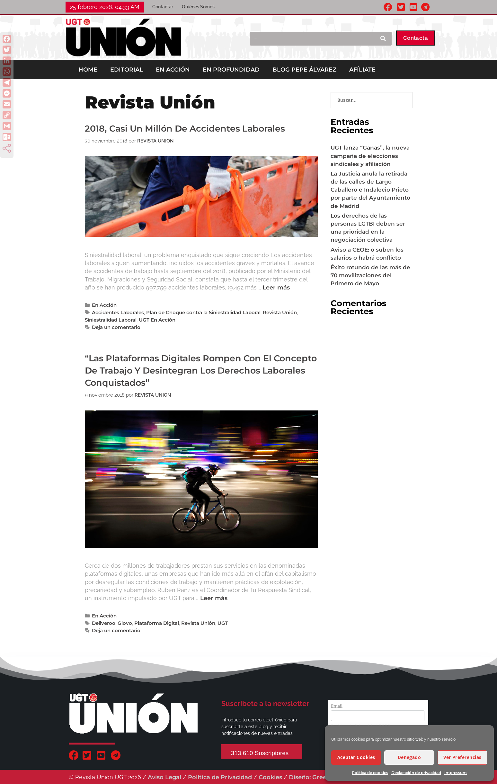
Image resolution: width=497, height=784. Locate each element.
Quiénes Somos (198, 6)
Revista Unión (280, 312)
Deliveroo (103, 623)
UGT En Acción (157, 320)
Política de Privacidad (220, 777)
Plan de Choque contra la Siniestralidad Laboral (203, 312)
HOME (87, 69)
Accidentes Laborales (118, 312)
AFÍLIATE (362, 69)
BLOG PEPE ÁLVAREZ (304, 69)
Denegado (409, 757)
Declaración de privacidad (416, 772)
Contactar (162, 6)
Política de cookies (370, 772)
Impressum (455, 772)
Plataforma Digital (156, 623)
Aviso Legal (164, 777)
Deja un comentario (116, 327)
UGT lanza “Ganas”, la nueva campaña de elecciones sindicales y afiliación (370, 155)
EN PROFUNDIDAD (231, 69)
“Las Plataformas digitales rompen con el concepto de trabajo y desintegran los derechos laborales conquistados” (201, 370)
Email (336, 706)
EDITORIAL (126, 69)
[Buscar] (383, 39)
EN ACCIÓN (173, 69)
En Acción (104, 305)
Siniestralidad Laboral (111, 320)
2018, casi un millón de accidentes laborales (185, 128)
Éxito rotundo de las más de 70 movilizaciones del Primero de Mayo (370, 275)
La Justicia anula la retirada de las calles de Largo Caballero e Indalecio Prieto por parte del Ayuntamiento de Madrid (370, 189)
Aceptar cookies (356, 757)
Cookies (270, 777)
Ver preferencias (462, 757)
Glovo (125, 623)
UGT (222, 623)
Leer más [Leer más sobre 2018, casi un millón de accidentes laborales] (276, 287)
